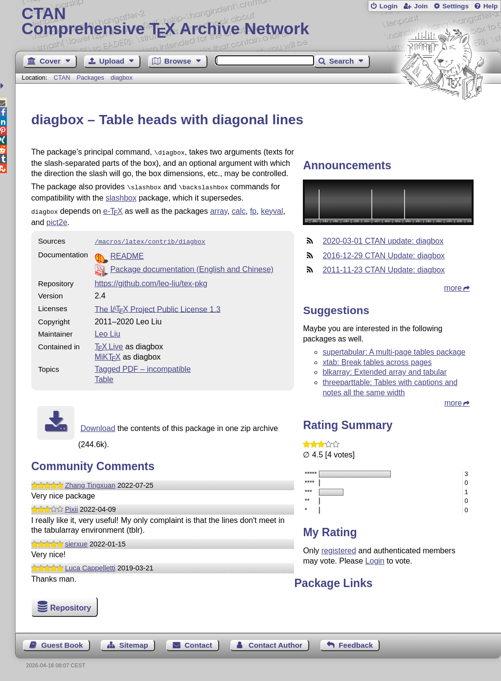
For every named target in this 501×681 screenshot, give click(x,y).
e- (113, 209)
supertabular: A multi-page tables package (393, 352)
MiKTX (107, 353)
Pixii (71, 505)
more (453, 288)
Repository (70, 608)
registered (338, 550)
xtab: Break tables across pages (377, 362)
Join (421, 6)
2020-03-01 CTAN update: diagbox (382, 241)
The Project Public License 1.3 (157, 305)
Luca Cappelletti (90, 564)
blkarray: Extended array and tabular (384, 372)
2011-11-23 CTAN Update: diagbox (383, 270)
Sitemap (133, 645)
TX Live (108, 343)
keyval (272, 209)
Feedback (356, 645)
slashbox (121, 196)
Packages (91, 77)
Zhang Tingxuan (90, 481)
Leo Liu (107, 330)
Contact (198, 645)
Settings (455, 6)
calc (239, 209)
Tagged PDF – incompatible (142, 365)
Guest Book (62, 645)
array (218, 209)
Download (97, 424)
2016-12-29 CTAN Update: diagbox (383, 255)
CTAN (62, 77)
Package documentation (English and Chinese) (191, 265)
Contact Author (275, 645)
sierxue (76, 540)
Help (490, 6)
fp (253, 209)
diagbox (122, 77)
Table (103, 375)
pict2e (57, 219)
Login (388, 6)
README (126, 252)
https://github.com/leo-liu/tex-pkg (150, 279)
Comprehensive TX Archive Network (258, 22)
